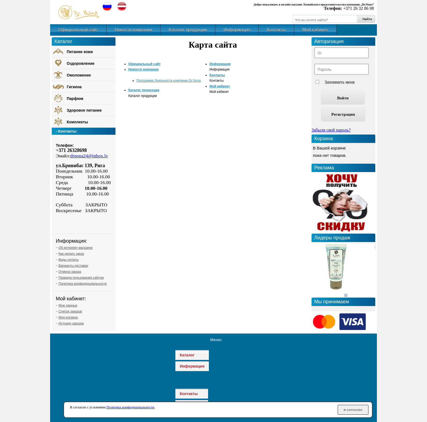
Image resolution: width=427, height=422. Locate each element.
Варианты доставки (73, 266)
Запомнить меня (340, 82)
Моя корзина (68, 317)
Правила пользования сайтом (81, 278)
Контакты (276, 29)
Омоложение (79, 75)
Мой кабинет (315, 29)
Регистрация (343, 114)
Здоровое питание (84, 110)
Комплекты (77, 122)
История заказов (71, 323)
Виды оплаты (69, 260)
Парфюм (75, 98)
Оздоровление (80, 63)
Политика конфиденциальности (83, 284)
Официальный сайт (78, 29)
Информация (237, 29)
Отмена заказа (70, 272)
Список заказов (70, 311)
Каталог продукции (188, 29)
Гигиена (74, 87)
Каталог (187, 355)
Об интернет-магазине (76, 248)
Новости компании (133, 29)
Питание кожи (80, 52)
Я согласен (353, 409)
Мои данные (68, 305)
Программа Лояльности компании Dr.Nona (168, 80)
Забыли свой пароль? (331, 130)
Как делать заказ (71, 254)
